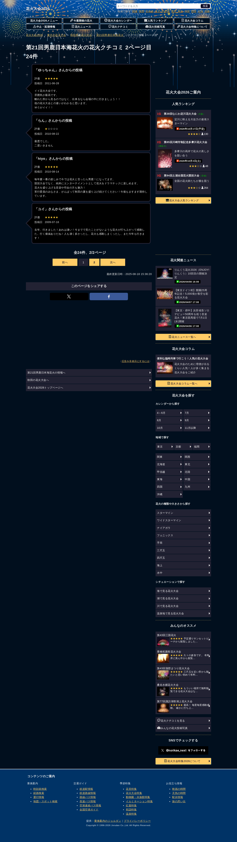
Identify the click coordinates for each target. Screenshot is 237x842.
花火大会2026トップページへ (45, 387)
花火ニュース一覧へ (182, 336)
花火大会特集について (192, 26)
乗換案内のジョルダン (107, 820)
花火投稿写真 (155, 26)
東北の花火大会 (56, 35)
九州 (200, 11)
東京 (160, 446)
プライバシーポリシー (137, 820)
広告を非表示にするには (135, 361)
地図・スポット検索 (45, 801)
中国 (187, 11)
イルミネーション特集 (139, 801)
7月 (187, 412)
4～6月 (161, 412)
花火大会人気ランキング (182, 200)
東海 (180, 11)
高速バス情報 (88, 801)
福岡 (196, 446)
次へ (113, 262)
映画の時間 (179, 788)
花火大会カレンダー (118, 20)
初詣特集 (131, 809)
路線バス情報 (88, 797)
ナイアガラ (164, 527)
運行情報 (38, 797)
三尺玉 (161, 550)
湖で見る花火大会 (167, 598)
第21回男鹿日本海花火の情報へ (46, 372)
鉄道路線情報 (88, 793)
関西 (141, 11)
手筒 (159, 542)
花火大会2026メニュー (44, 20)
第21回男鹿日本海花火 (109, 35)
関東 (135, 11)
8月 (159, 420)
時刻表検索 (40, 788)
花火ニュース (81, 26)
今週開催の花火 (81, 20)
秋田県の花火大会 (81, 35)
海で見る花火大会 (167, 590)
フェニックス (165, 535)
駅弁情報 (177, 797)
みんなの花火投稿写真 (172, 728)
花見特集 (131, 788)
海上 (159, 565)
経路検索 (38, 793)
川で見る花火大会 (167, 606)
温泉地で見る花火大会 (170, 613)
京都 (178, 446)
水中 (159, 572)
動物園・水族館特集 (138, 797)
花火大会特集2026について (182, 761)
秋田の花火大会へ (38, 380)
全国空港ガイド (89, 809)
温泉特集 (131, 813)
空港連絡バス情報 (90, 805)
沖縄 (207, 11)
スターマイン (165, 512)
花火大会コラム (192, 20)
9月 (187, 420)
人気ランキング (155, 20)
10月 (160, 427)
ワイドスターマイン (169, 520)
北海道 (150, 11)
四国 (193, 11)
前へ (65, 262)
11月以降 (190, 427)
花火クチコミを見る (171, 720)
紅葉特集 (131, 805)
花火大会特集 (134, 793)
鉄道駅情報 (86, 788)
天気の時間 (179, 793)
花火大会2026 (38, 9)
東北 (157, 11)
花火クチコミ (118, 26)
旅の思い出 (179, 801)
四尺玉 (161, 557)
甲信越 (166, 11)
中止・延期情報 (44, 26)
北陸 (173, 11)
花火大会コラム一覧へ (182, 383)
